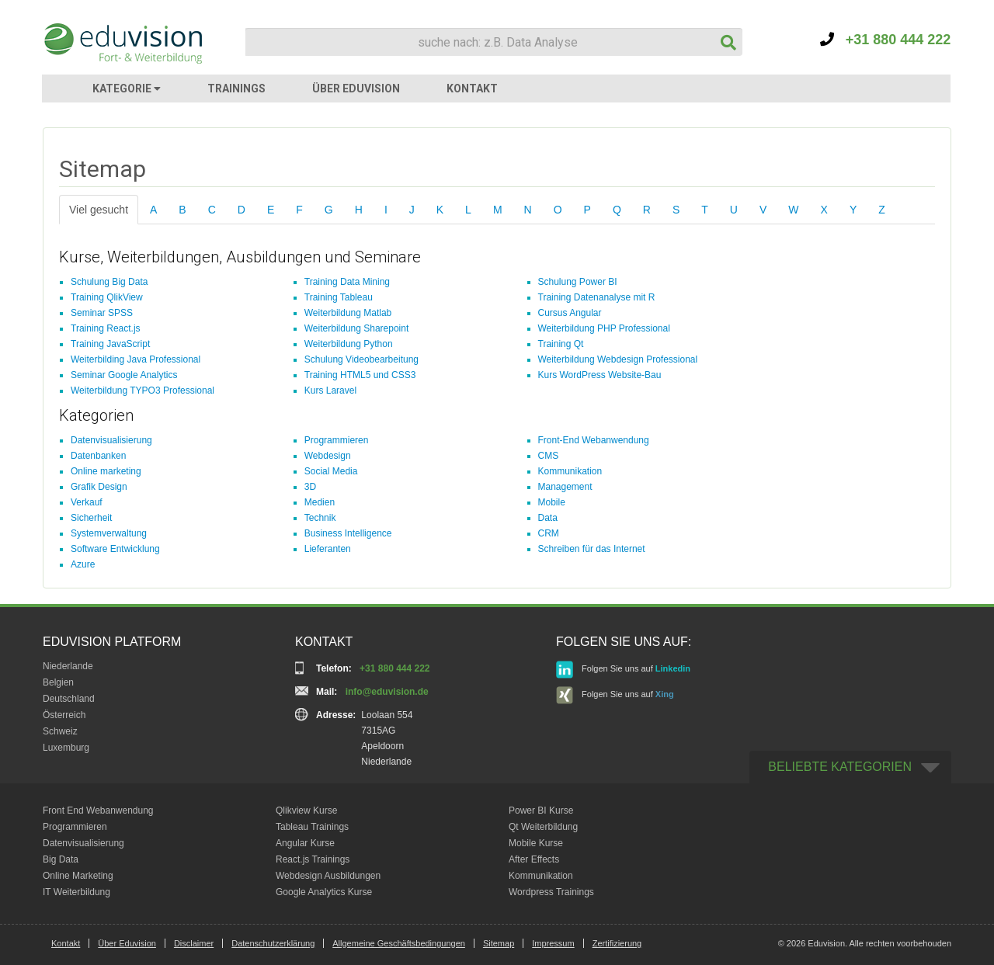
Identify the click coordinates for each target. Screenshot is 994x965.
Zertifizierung (617, 943)
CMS (548, 455)
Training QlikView (107, 297)
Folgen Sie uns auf (623, 670)
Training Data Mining (347, 281)
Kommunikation (570, 471)
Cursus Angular (570, 312)
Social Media (331, 471)
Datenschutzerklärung (273, 943)
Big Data (60, 859)
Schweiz (60, 731)
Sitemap (498, 943)
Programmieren (336, 440)
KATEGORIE (126, 88)
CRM (548, 533)
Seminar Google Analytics (124, 375)
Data (548, 517)
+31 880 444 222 (885, 39)
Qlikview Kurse (306, 810)
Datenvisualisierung (111, 440)
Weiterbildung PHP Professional (604, 328)
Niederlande (68, 666)
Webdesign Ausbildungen (328, 875)
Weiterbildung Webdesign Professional (618, 359)
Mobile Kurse (536, 843)
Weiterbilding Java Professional (135, 359)
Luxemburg (66, 747)
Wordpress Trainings (551, 892)
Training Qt (561, 343)
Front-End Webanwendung (593, 440)
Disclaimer (194, 943)
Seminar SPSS (102, 312)
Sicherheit (91, 517)
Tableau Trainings (312, 826)
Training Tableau (338, 297)
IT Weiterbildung (76, 892)
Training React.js (106, 328)
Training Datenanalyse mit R (596, 297)
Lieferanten (327, 548)
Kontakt (65, 943)
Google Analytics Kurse (324, 892)
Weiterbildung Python (348, 343)
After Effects (534, 859)
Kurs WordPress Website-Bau (600, 375)
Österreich (64, 715)
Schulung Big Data (109, 281)
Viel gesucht (98, 209)
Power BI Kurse (541, 810)
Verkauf (87, 502)
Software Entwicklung (115, 548)
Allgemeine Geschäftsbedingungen (398, 943)
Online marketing (106, 471)
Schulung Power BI (577, 281)
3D (310, 486)
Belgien (58, 682)
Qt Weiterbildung (543, 826)
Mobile (551, 502)
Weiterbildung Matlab (348, 312)
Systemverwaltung (109, 533)
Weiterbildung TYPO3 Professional (142, 390)
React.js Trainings (312, 859)
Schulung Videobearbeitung (361, 359)
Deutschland (69, 698)
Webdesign (327, 455)
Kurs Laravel (330, 390)
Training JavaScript (110, 343)
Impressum (553, 943)
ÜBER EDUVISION (356, 88)
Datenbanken (98, 455)
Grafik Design (99, 486)
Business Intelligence (348, 533)
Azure (83, 564)
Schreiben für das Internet (591, 548)
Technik (320, 517)
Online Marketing (78, 875)
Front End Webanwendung (98, 810)
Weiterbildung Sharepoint (356, 328)
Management (565, 486)
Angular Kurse (305, 843)
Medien (319, 502)
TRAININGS (236, 88)
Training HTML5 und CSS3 (360, 375)
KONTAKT (472, 88)
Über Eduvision (127, 943)
